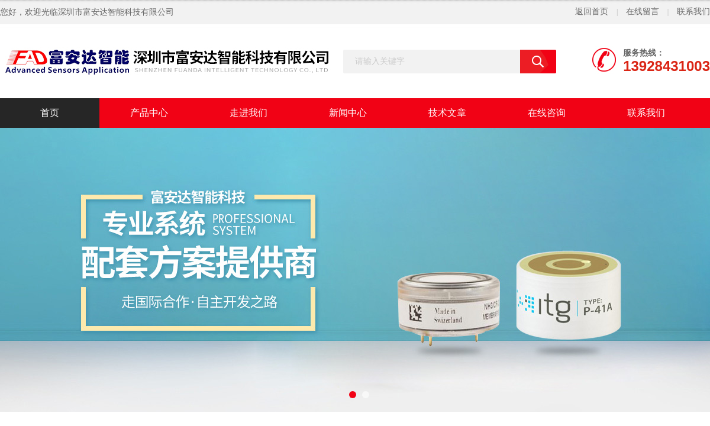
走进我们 (248, 113)
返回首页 (591, 11)
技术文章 (447, 113)
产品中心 (149, 113)
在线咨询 (547, 113)
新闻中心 (348, 113)
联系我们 (693, 11)
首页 (49, 113)
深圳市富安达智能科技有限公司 (116, 12)
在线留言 (642, 11)
